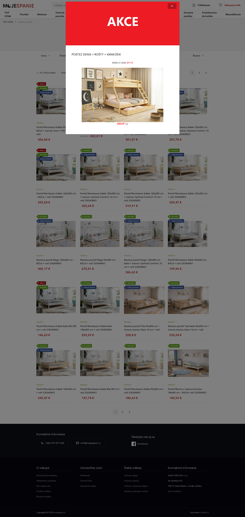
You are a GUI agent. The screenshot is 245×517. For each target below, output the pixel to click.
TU (126, 123)
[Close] (172, 6)
